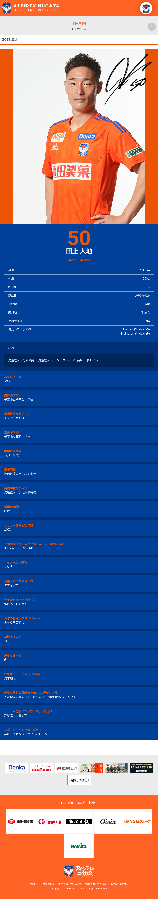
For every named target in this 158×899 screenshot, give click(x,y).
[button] (146, 8)
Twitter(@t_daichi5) (136, 329)
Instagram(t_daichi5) (135, 333)
